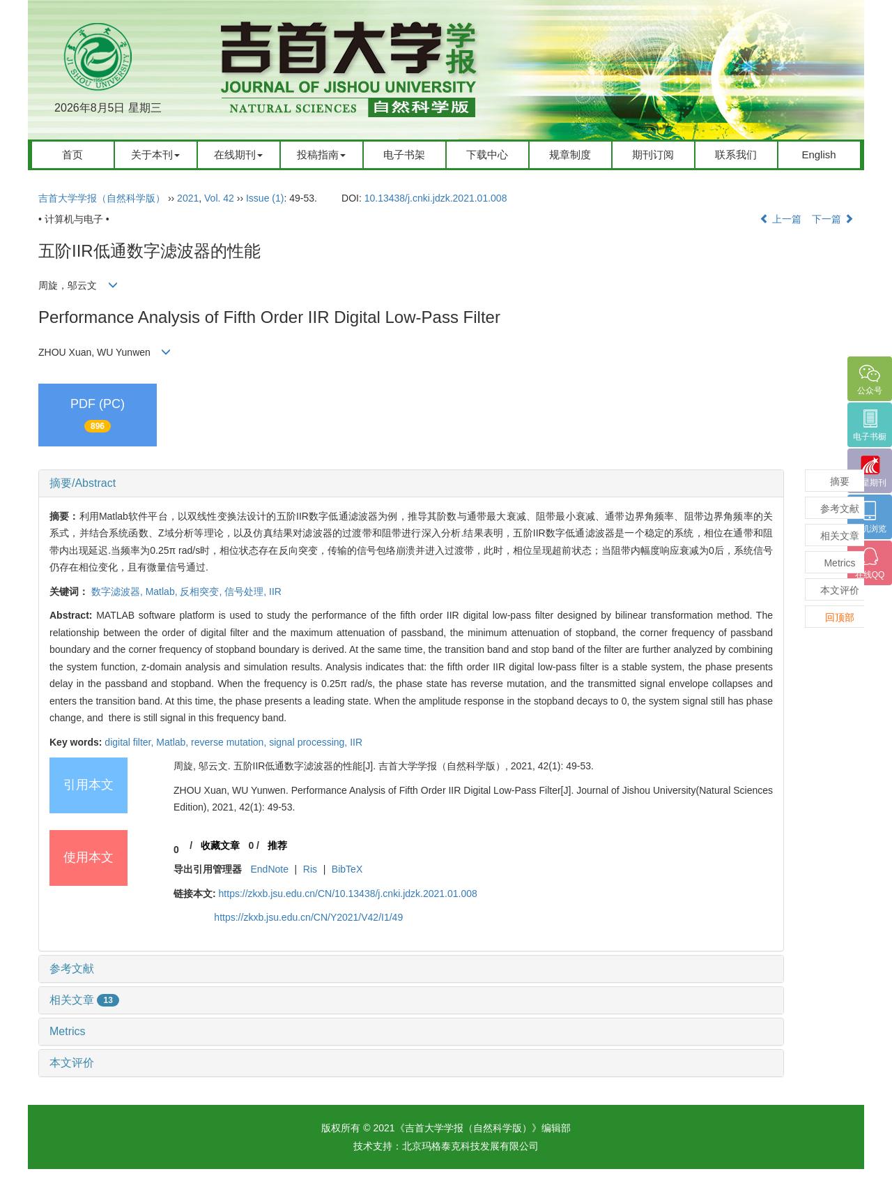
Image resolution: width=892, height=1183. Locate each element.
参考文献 (71, 968)
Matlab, (163, 591)
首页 (72, 154)
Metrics (67, 1031)
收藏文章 (220, 845)
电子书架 (404, 154)
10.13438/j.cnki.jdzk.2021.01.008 (435, 198)
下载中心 (487, 154)
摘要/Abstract (82, 483)
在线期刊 (238, 154)
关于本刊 (155, 154)
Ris (310, 869)
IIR (275, 591)
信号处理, (246, 591)
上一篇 (780, 219)
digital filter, (130, 742)
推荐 (277, 845)
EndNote (269, 869)
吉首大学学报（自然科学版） (101, 198)
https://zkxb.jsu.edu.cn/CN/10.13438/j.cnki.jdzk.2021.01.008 (348, 893)
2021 (188, 198)
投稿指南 (321, 154)
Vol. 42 (219, 198)
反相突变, (202, 591)
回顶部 (839, 617)
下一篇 (833, 219)
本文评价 (71, 1063)
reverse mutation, (230, 742)
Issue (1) (265, 198)
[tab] (411, 483)
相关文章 (84, 1000)
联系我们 (736, 154)
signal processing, (309, 742)
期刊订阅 (653, 154)
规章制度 (570, 154)
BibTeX (347, 869)
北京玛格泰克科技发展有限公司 (470, 1146)
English (818, 154)
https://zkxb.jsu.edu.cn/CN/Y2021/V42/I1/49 (308, 917)
